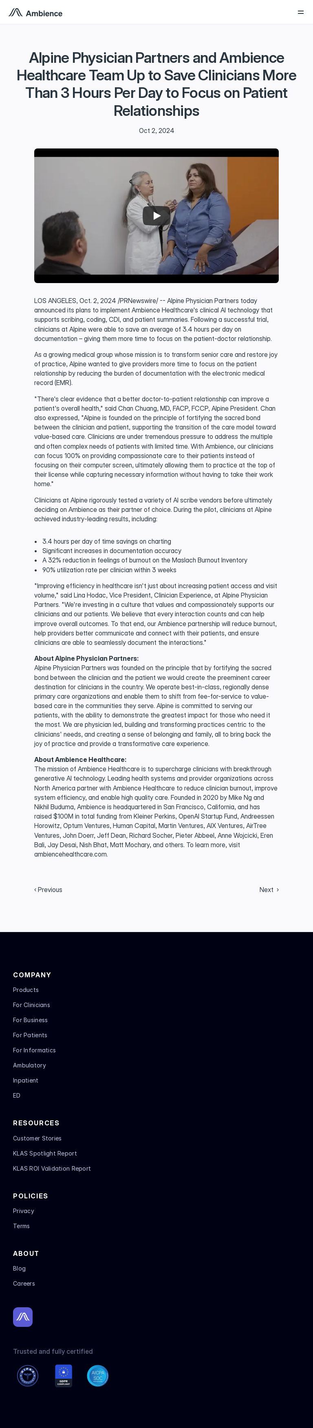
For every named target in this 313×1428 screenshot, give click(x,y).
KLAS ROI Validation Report (52, 1168)
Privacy (23, 1210)
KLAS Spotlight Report (45, 1153)
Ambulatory (29, 1065)
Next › (269, 890)
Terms (21, 1225)
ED (17, 1095)
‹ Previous (48, 890)
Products (26, 989)
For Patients (30, 1035)
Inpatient (26, 1080)
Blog (19, 1268)
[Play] (156, 216)
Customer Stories (37, 1138)
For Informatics (34, 1050)
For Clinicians (31, 1004)
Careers (24, 1283)
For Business (30, 1019)
